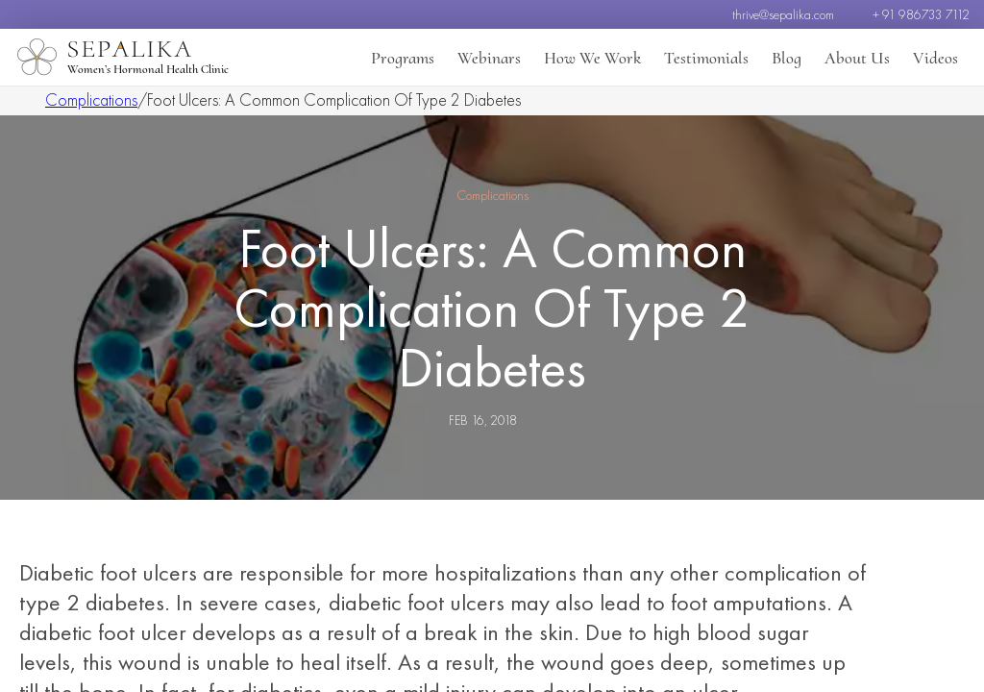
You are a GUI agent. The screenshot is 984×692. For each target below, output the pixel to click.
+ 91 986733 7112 (921, 14)
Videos (935, 57)
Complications (91, 99)
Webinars (489, 57)
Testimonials (706, 57)
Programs (402, 57)
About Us (857, 57)
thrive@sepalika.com (783, 14)
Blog (786, 57)
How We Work (592, 57)
